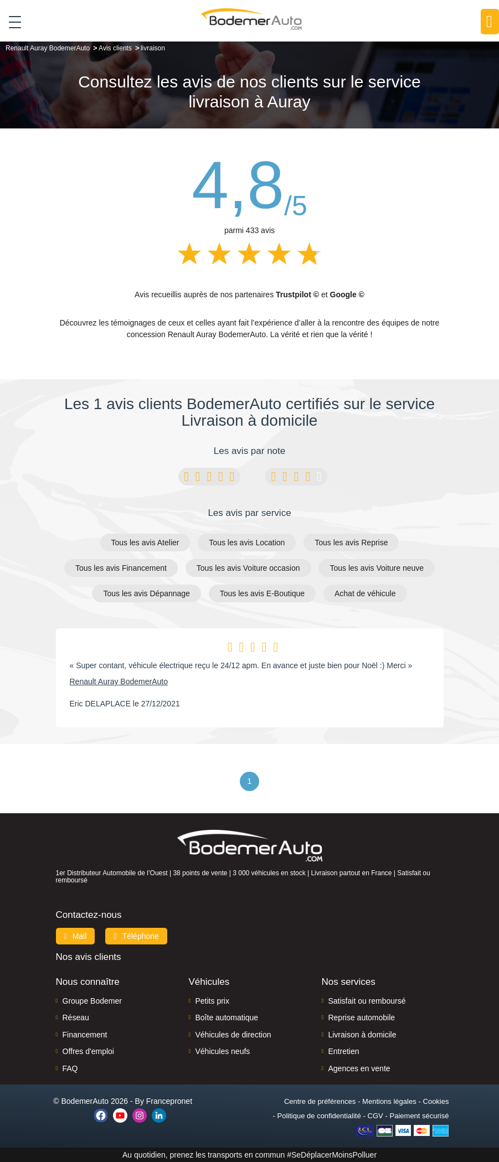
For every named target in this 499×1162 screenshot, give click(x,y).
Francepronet (169, 1101)
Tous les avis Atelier (145, 542)
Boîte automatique (226, 1017)
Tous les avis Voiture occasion (248, 568)
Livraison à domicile (362, 1034)
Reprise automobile (361, 1017)
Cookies (436, 1101)
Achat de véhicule (365, 593)
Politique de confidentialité (319, 1116)
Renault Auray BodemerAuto (119, 681)
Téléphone (136, 936)
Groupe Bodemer (92, 1000)
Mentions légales (389, 1101)
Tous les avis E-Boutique (262, 593)
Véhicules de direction (233, 1034)
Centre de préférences (320, 1101)
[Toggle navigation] (11, 21)
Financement (85, 1034)
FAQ (70, 1068)
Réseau (76, 1017)
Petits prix (212, 1000)
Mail (75, 936)
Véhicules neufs (222, 1051)
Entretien (343, 1051)
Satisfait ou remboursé (366, 1000)
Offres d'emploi (88, 1051)
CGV (375, 1116)
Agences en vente (359, 1068)
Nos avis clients (88, 957)
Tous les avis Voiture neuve (377, 568)
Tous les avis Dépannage (146, 593)
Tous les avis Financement (121, 568)
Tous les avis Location (247, 542)
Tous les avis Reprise (351, 542)
